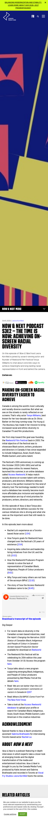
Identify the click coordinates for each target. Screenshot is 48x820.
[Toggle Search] (38, 16)
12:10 (31, 580)
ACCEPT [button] (22, 814)
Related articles (16, 795)
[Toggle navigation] (43, 16)
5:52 (14, 555)
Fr (33, 16)
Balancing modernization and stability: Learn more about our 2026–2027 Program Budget (23, 5)
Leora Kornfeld (18, 321)
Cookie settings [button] (10, 814)
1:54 (27, 533)
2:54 (20, 544)
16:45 (31, 588)
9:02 (10, 572)
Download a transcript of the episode (21, 619)
